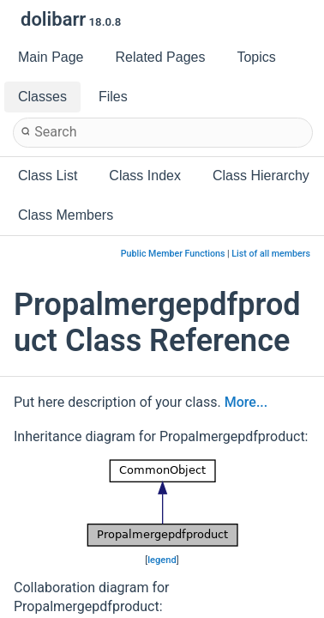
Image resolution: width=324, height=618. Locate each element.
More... (246, 402)
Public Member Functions (173, 253)
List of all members (270, 253)
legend (162, 560)
